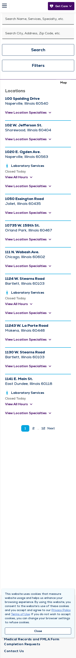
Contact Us (14, 651)
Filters (38, 65)
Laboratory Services (27, 166)
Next (51, 428)
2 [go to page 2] (33, 428)
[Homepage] (27, 6)
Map (63, 82)
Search (38, 49)
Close (38, 631)
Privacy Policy (61, 610)
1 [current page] (25, 428)
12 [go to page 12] (43, 428)
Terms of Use (20, 614)
